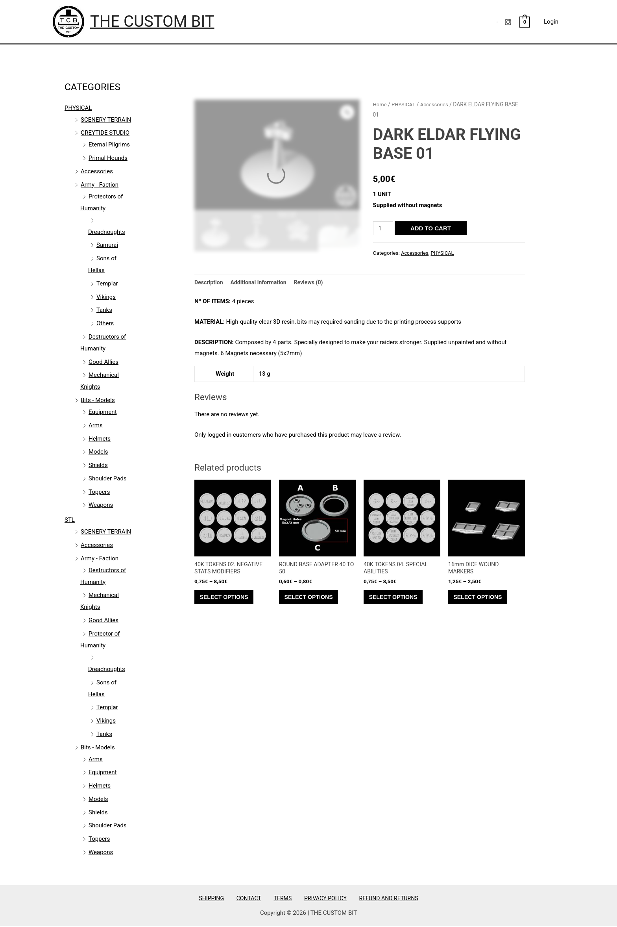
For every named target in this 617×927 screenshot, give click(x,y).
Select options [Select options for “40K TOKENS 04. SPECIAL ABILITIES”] (397, 600)
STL (70, 519)
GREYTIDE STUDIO (105, 132)
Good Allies (103, 361)
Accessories (97, 171)
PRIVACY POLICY (319, 898)
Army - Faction (99, 184)
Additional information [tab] (262, 282)
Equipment (103, 411)
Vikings (106, 296)
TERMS (281, 898)
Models (98, 451)
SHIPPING (220, 898)
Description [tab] (209, 282)
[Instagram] (508, 22)
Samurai (107, 244)
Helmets (100, 438)
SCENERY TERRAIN (106, 119)
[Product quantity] (383, 228)
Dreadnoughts (106, 231)
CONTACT (252, 898)
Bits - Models (98, 400)
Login (551, 21)
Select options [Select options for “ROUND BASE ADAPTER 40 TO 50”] (312, 600)
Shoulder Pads (108, 478)
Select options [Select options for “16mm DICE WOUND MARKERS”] (482, 600)
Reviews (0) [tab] (314, 282)
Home (380, 104)
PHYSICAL (78, 107)
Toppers (99, 491)
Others (105, 323)
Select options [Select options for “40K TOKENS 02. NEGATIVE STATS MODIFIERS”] (228, 600)
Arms (96, 425)
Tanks (104, 309)
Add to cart (432, 228)
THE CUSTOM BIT (152, 21)
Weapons (101, 504)
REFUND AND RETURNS (378, 898)
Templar (107, 283)
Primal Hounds (108, 157)
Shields (98, 465)
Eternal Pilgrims (109, 144)
